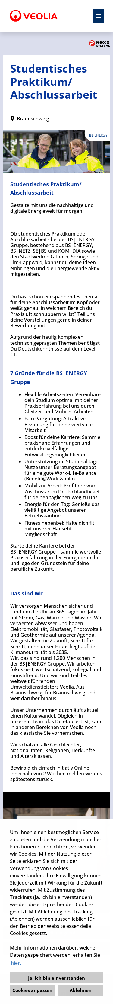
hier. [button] (16, 963)
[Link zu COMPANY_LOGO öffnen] (34, 16)
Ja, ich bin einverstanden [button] (56, 978)
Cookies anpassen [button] (32, 990)
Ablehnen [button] (81, 990)
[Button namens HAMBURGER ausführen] (98, 16)
